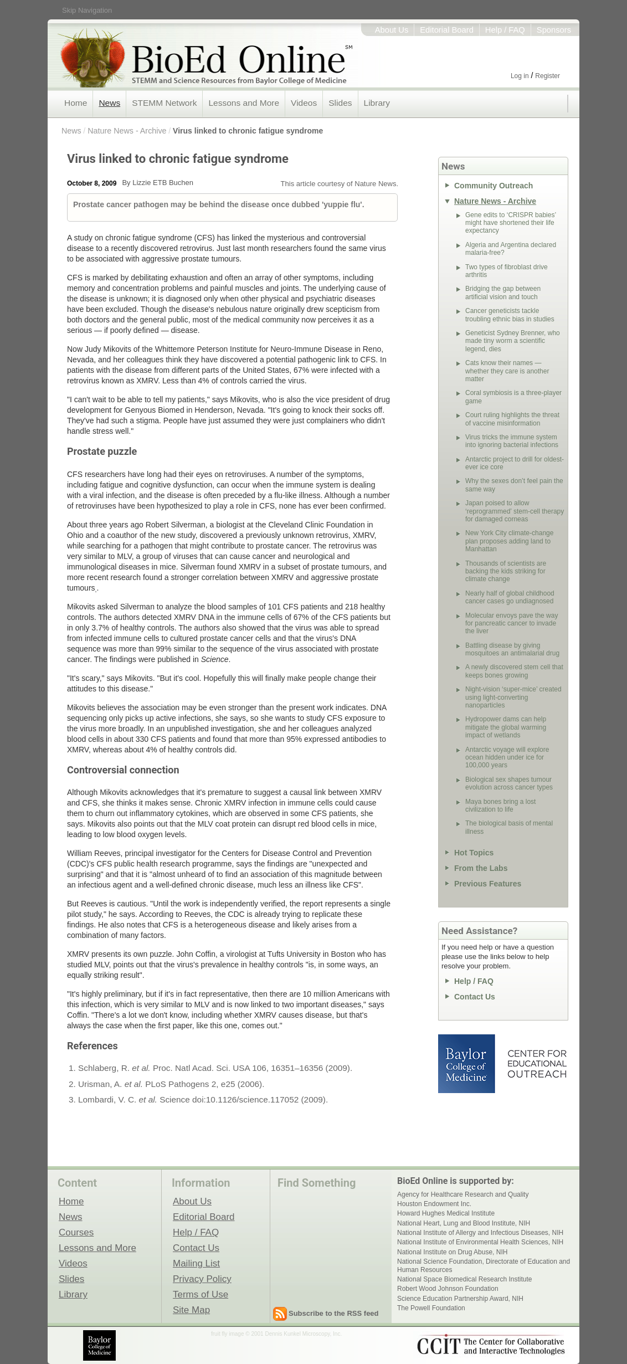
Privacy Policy (202, 1279)
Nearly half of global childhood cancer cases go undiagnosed (509, 597)
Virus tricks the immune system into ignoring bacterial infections (511, 441)
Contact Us (474, 996)
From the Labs (480, 868)
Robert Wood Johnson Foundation (447, 1289)
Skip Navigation (87, 10)
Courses (76, 1232)
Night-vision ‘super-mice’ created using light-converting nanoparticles (513, 697)
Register (547, 76)
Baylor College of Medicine (467, 1063)
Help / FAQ (505, 29)
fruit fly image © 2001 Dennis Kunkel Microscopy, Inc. (276, 1334)
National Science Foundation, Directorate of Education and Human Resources (483, 1265)
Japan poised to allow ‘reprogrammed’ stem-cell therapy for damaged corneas (514, 511)
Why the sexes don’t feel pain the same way (514, 485)
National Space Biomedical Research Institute (464, 1279)
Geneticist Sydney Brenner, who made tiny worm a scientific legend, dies (512, 341)
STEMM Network (164, 102)
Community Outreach (493, 185)
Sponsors (554, 29)
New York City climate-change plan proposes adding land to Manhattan (509, 541)
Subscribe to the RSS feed (334, 1313)
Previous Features (487, 883)
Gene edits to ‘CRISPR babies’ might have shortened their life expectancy (510, 223)
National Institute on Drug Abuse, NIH (452, 1252)
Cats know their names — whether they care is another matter (507, 371)
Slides (340, 102)
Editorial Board (447, 29)
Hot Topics (474, 852)
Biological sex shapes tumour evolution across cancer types (509, 783)
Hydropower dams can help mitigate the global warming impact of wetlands (505, 727)
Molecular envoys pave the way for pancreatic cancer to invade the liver (511, 623)
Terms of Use (200, 1294)
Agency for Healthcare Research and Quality (462, 1194)
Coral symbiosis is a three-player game (513, 396)
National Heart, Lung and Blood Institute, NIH (463, 1223)
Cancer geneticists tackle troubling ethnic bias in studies (509, 314)
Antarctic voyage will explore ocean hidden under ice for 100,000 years (507, 758)
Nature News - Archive (127, 130)
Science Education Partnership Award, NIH (460, 1299)
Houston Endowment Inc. (434, 1204)
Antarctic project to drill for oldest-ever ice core (514, 463)
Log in (520, 76)
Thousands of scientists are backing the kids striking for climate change (505, 571)
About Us (392, 29)
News (109, 102)
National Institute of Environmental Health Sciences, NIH (480, 1242)
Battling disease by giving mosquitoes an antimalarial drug (512, 649)
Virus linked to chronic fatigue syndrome (248, 130)
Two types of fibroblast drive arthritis (506, 271)
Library (377, 102)
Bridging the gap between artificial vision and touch (503, 292)
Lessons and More (243, 102)
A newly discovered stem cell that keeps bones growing (514, 671)
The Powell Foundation (431, 1308)
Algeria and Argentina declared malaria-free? (510, 249)
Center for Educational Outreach (536, 1063)
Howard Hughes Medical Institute (446, 1213)
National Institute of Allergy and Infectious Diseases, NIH (480, 1233)
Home (75, 102)
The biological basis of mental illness (509, 827)
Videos (304, 102)
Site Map (191, 1310)
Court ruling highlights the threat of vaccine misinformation (512, 419)
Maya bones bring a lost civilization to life (500, 805)
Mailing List (196, 1263)
